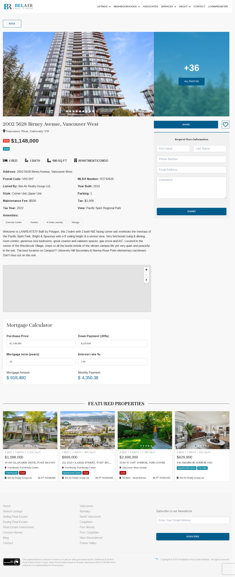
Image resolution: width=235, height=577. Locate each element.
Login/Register (220, 6)
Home (8, 506)
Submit (193, 211)
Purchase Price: (19, 336)
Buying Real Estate (16, 521)
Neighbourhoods (126, 6)
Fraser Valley (89, 543)
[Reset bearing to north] (147, 280)
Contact (201, 6)
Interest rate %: (90, 354)
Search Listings (14, 511)
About (185, 6)
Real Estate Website (201, 559)
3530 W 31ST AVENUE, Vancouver (143, 462)
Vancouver (87, 506)
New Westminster (92, 537)
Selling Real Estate (16, 516)
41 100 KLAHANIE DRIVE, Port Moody (31, 462)
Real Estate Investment (19, 527)
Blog (7, 537)
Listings (104, 6)
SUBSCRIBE (194, 536)
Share (187, 124)
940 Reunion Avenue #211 (196, 462)
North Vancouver (91, 516)
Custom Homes (14, 532)
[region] (78, 288)
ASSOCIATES (152, 6)
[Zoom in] (147, 269)
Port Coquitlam (90, 532)
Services (169, 6)
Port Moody (88, 527)
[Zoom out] (147, 275)
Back (13, 23)
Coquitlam (87, 521)
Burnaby (86, 511)
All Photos (193, 81)
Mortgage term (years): (24, 354)
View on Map (143, 111)
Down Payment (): (95, 336)
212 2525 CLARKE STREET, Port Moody (88, 462)
